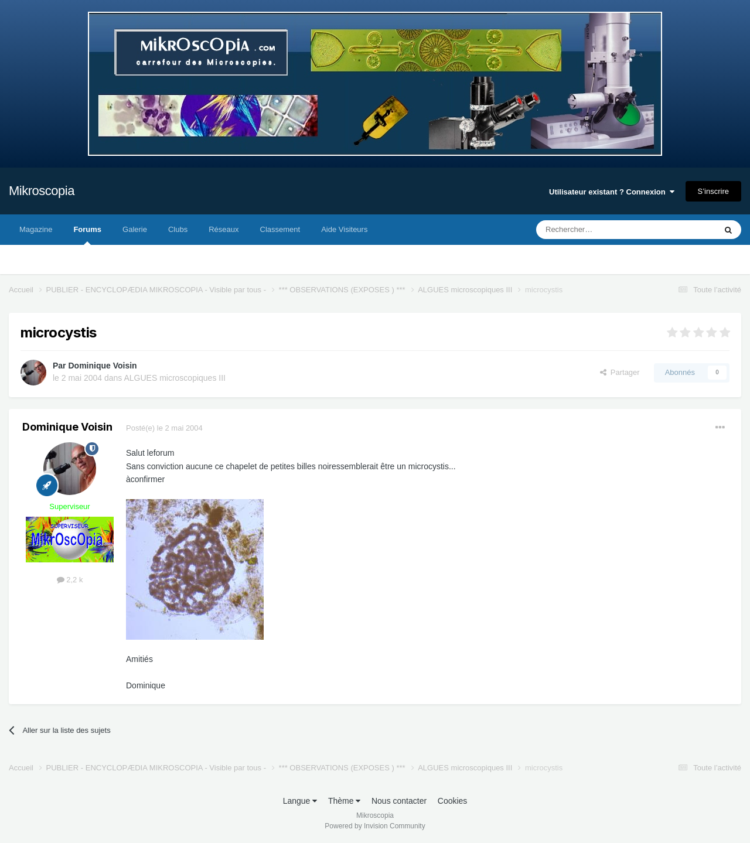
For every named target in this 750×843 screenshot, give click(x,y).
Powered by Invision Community (375, 826)
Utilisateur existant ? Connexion (611, 191)
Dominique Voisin (102, 365)
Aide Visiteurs (344, 229)
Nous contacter (399, 801)
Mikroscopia (41, 190)
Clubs (178, 229)
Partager (620, 372)
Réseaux (223, 229)
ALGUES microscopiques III (175, 378)
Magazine (35, 229)
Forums (87, 235)
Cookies (453, 801)
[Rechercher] (601, 229)
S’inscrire (713, 191)
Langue (300, 801)
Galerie (134, 229)
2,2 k (70, 579)
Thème (344, 801)
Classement (280, 229)
